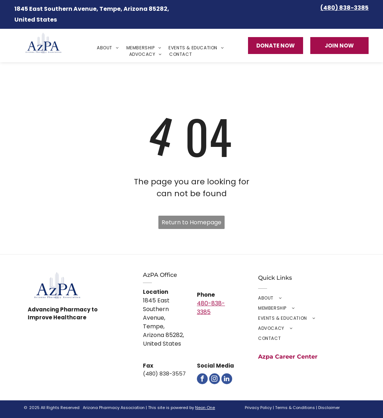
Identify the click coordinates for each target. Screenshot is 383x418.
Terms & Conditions (295, 407)
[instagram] (214, 378)
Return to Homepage (191, 222)
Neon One (205, 407)
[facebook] (202, 378)
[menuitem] (108, 48)
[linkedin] (226, 378)
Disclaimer (329, 407)
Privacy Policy (258, 407)
